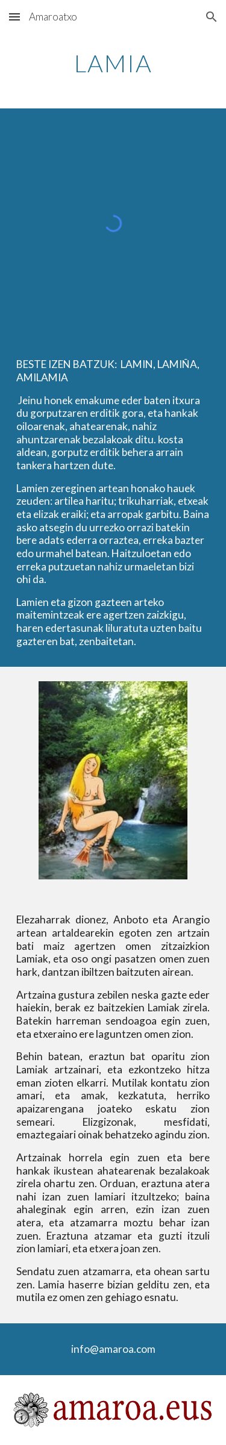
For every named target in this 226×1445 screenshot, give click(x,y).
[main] (113, 63)
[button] (14, 16)
